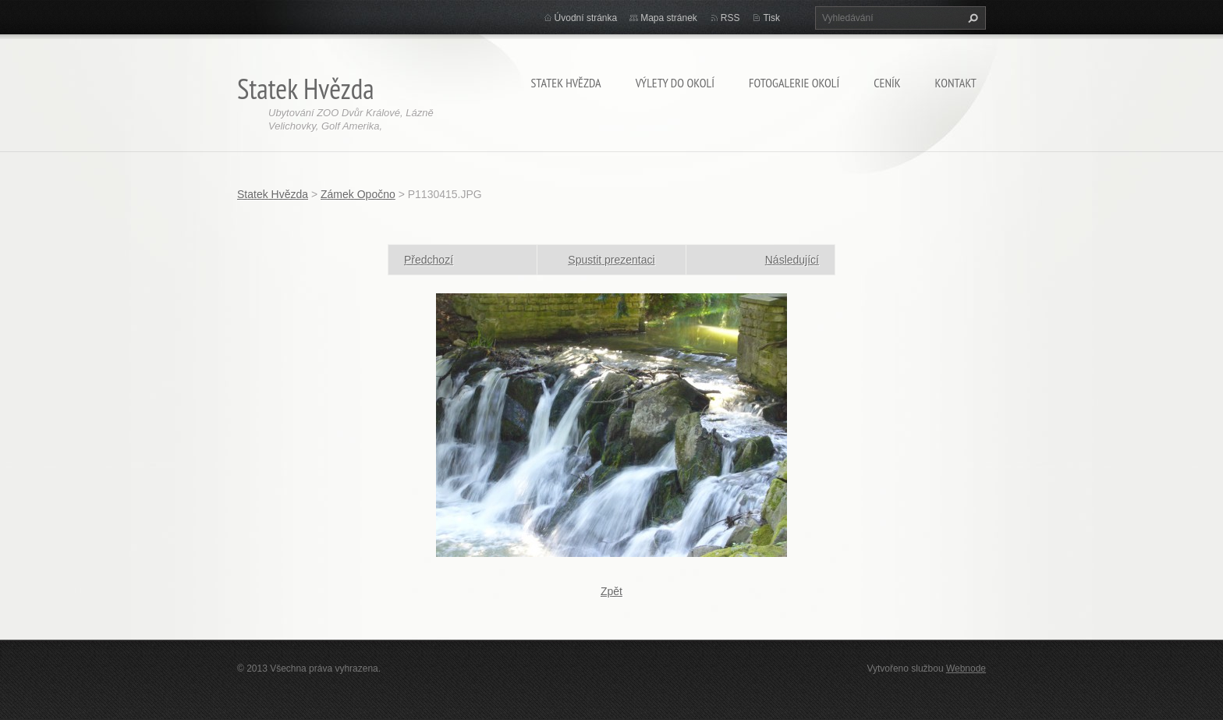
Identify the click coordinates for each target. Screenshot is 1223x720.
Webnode (966, 668)
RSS (730, 17)
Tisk (771, 17)
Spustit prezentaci (611, 260)
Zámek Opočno (358, 194)
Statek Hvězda (565, 82)
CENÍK (887, 82)
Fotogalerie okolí (794, 82)
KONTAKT (956, 82)
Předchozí (428, 260)
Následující (792, 260)
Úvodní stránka (586, 17)
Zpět (611, 591)
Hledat (971, 18)
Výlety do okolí (675, 82)
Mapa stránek (668, 17)
